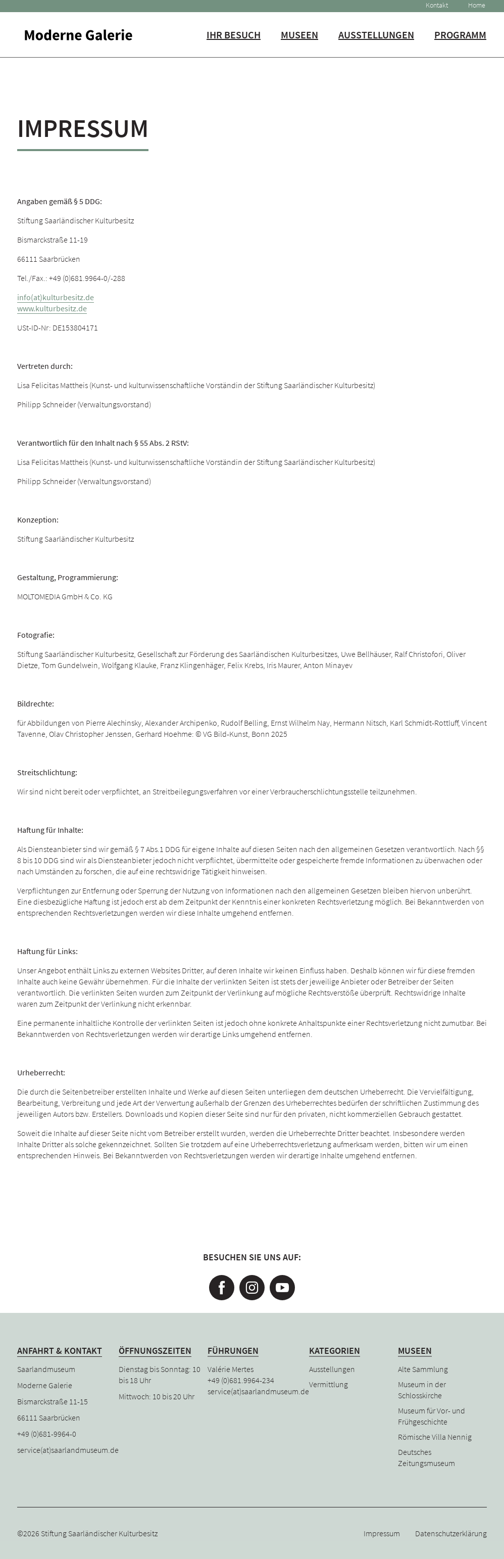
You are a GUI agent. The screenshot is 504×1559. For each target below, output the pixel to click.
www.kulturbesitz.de (52, 308)
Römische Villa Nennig (435, 1437)
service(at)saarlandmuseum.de (68, 1450)
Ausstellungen (374, 38)
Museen (297, 38)
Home (472, 5)
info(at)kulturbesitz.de (55, 297)
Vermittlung (328, 1384)
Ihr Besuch (231, 38)
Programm (458, 38)
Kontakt (433, 5)
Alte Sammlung (423, 1369)
